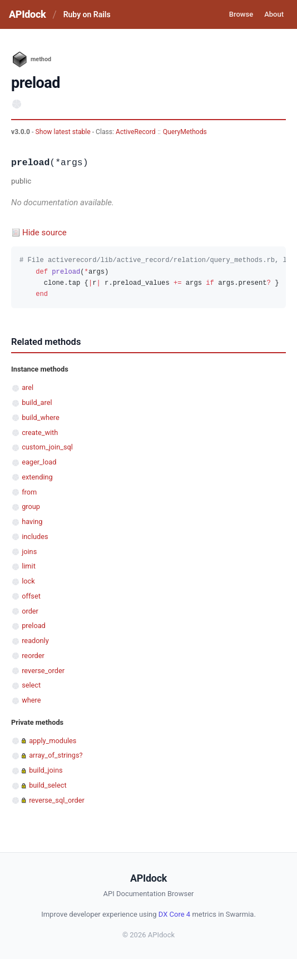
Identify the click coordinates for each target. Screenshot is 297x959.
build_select (47, 785)
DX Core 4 (174, 914)
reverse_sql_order (57, 800)
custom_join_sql (47, 447)
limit (29, 566)
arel (27, 387)
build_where (41, 417)
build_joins (45, 770)
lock (28, 581)
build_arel (37, 402)
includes (35, 536)
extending (37, 477)
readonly (35, 640)
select (31, 685)
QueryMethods (185, 132)
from (29, 492)
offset (31, 596)
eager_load (39, 462)
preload (34, 625)
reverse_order (43, 670)
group (31, 506)
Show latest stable (63, 132)
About (274, 14)
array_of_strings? (55, 755)
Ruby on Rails (87, 14)
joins (29, 551)
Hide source (44, 233)
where (31, 700)
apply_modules (52, 740)
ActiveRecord (136, 132)
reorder (33, 655)
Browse (241, 14)
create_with (40, 432)
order (30, 611)
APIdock (27, 14)
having (32, 521)
